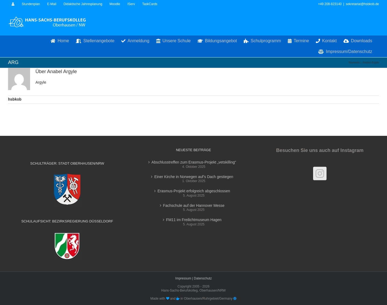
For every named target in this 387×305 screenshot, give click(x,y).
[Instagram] (320, 173)
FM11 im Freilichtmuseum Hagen (193, 220)
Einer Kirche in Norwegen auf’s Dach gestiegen (193, 177)
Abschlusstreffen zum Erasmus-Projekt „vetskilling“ (194, 162)
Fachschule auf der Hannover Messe (194, 205)
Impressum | (184, 278)
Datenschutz (203, 278)
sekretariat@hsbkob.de (362, 4)
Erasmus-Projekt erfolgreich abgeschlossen (193, 191)
